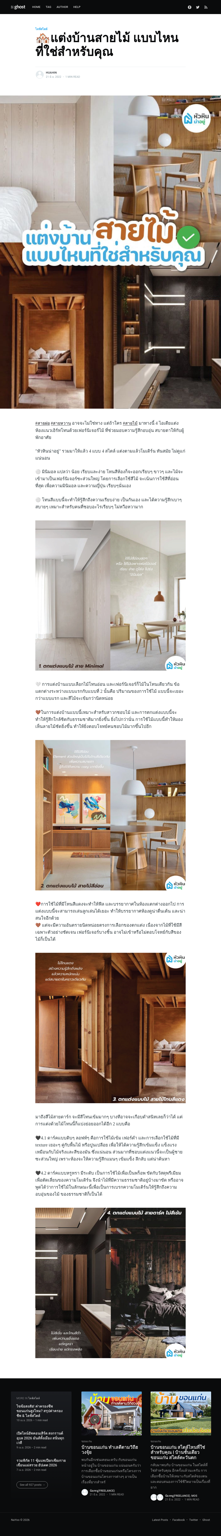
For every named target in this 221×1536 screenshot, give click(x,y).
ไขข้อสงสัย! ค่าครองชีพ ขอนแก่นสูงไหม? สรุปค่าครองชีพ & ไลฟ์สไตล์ (39, 1410)
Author (62, 7)
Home (36, 7)
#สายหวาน (62, 423)
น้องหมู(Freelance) (102, 1490)
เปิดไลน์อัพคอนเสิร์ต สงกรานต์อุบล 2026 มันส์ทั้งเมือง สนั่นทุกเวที (40, 1437)
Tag (48, 7)
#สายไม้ (131, 423)
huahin (51, 72)
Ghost (206, 1520)
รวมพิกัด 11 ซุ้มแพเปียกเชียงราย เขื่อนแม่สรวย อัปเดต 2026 (40, 1461)
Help (77, 7)
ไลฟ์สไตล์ (41, 29)
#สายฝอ (42, 423)
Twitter (193, 1520)
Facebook (178, 1520)
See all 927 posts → (32, 1483)
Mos (194, 1495)
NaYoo (15, 1520)
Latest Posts (160, 1520)
